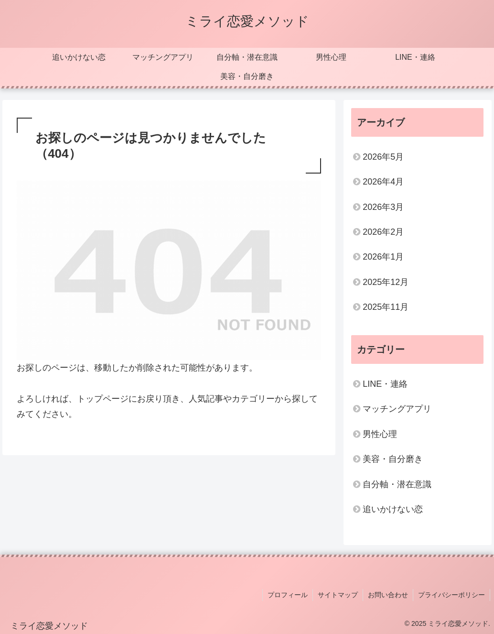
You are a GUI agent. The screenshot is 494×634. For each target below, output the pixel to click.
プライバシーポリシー (451, 595)
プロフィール (288, 595)
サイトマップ (338, 595)
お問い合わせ (388, 595)
